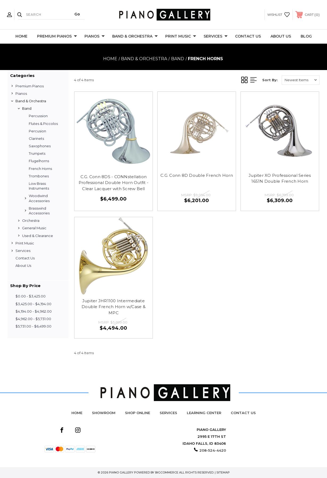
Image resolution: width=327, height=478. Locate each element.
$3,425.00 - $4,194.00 (33, 304)
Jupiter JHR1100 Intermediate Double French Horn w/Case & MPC (114, 306)
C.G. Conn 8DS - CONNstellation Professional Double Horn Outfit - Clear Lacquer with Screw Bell (113, 182)
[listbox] (301, 80)
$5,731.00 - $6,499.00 (33, 326)
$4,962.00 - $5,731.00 (33, 319)
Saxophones (40, 146)
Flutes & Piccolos (43, 123)
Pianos (94, 36)
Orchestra (30, 220)
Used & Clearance (37, 236)
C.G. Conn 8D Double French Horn (196, 175)
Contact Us (248, 36)
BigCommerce (166, 472)
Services (216, 36)
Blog (306, 36)
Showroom (103, 413)
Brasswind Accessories (39, 210)
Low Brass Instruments (39, 185)
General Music (34, 228)
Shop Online (137, 413)
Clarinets (36, 138)
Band (26, 108)
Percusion (37, 131)
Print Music (180, 36)
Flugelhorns (39, 161)
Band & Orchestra (135, 36)
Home (21, 36)
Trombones (39, 176)
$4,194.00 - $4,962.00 (33, 311)
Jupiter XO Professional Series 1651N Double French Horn (280, 178)
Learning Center (204, 413)
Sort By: (270, 80)
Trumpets (37, 153)
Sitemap (223, 472)
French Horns (40, 168)
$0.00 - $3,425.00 (30, 296)
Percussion (38, 116)
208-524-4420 (212, 450)
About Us (281, 36)
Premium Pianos (57, 36)
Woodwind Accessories (39, 198)
